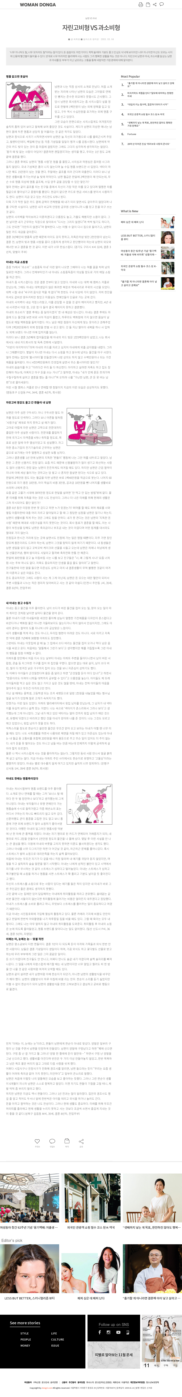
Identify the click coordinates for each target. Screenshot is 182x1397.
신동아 (64, 1382)
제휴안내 (116, 1382)
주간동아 (72, 1382)
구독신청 (36, 1382)
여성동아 (28, 1382)
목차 (156, 1365)
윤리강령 (54, 1382)
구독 (165, 1365)
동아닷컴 (81, 1382)
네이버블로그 (127, 1332)
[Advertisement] (51, 1016)
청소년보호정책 (152, 1382)
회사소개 (90, 1382)
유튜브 (118, 1332)
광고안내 (45, 1382)
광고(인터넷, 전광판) (103, 1382)
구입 (175, 1365)
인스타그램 (108, 1332)
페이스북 (100, 1332)
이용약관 (125, 1382)
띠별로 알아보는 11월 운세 (114, 1355)
